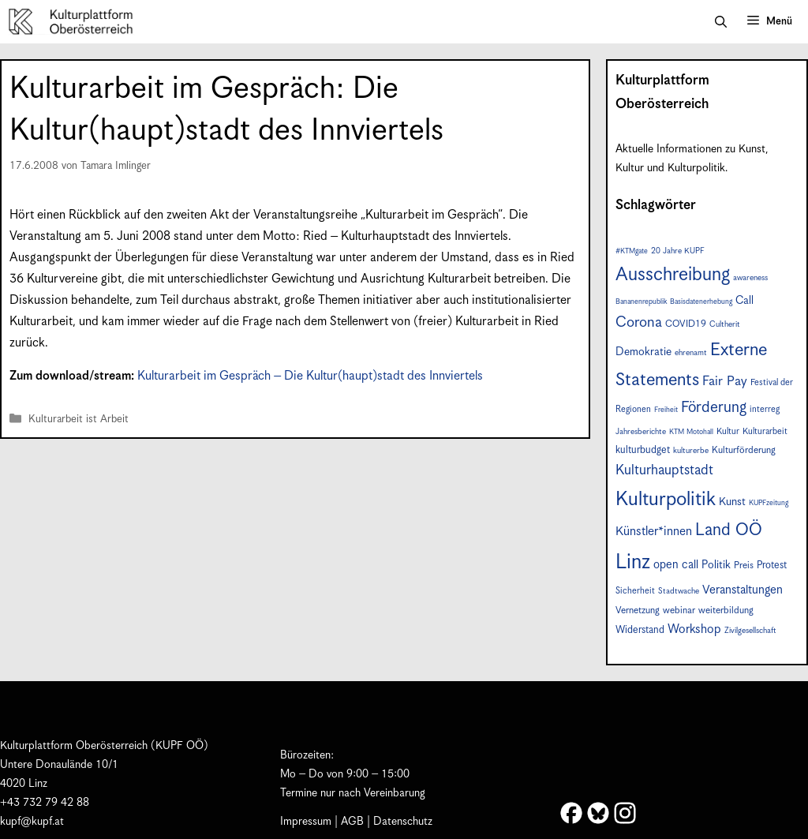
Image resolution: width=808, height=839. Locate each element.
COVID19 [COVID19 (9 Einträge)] (685, 324)
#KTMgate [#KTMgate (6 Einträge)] (631, 251)
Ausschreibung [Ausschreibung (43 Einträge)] (672, 275)
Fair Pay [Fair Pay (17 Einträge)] (724, 381)
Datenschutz (402, 821)
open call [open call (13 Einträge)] (675, 564)
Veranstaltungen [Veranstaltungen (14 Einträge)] (742, 590)
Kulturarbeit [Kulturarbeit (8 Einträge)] (765, 431)
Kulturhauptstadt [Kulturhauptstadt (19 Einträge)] (664, 470)
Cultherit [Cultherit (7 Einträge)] (724, 324)
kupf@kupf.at (32, 821)
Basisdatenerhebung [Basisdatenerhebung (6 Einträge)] (701, 302)
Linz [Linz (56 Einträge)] (632, 562)
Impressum (305, 821)
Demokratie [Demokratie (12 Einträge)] (643, 352)
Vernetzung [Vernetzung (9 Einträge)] (637, 610)
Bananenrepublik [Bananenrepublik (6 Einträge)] (641, 302)
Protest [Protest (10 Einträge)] (772, 565)
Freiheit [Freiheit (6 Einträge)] (666, 410)
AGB (352, 821)
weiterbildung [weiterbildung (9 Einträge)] (726, 610)
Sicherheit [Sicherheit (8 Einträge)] (635, 591)
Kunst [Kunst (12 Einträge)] (732, 502)
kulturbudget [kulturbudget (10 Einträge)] (642, 450)
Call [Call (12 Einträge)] (744, 300)
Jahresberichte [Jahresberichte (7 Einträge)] (640, 431)
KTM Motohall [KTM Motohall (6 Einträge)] (691, 432)
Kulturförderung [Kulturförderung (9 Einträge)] (744, 450)
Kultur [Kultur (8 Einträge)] (727, 431)
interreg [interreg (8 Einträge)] (765, 409)
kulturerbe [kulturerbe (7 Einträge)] (691, 450)
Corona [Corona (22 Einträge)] (638, 322)
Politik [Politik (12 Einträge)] (716, 565)
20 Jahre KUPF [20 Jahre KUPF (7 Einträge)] (678, 251)
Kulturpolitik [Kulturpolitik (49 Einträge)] (665, 500)
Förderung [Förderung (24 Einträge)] (713, 407)
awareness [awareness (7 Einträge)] (750, 278)
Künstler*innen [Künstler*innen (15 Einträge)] (653, 531)
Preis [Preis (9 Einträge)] (744, 565)
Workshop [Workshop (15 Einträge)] (694, 629)
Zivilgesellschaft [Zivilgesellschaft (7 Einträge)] (750, 630)
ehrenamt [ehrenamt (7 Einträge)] (691, 353)
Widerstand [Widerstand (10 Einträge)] (639, 630)
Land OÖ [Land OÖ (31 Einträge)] (728, 530)
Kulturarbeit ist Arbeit (78, 419)
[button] (721, 22)
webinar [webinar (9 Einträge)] (679, 610)
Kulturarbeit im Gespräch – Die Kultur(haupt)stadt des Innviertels (310, 376)
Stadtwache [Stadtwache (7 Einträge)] (678, 591)
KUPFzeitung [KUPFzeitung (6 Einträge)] (768, 503)
